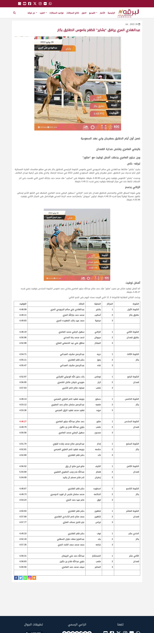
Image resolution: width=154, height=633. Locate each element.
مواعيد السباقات (56, 13)
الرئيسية (111, 13)
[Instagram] (30, 578)
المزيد (43, 13)
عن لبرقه (32, 13)
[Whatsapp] (25, 578)
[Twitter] (21, 578)
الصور (84, 13)
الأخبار (102, 13)
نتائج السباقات (72, 13)
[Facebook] (16, 578)
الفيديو (93, 13)
